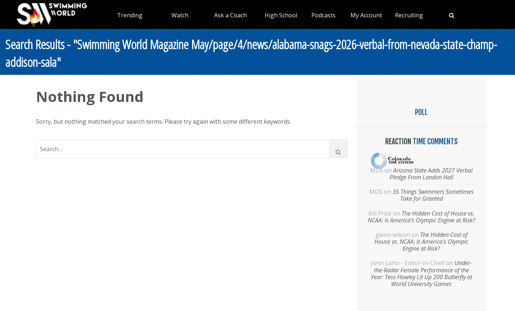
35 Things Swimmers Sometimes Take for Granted (433, 195)
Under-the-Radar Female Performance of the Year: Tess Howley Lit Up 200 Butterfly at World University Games (421, 273)
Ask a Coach (230, 15)
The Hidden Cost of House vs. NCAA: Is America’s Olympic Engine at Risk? (421, 216)
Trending (129, 15)
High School (281, 15)
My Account (366, 15)
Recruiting (409, 15)
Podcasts (323, 15)
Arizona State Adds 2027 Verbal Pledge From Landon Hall (431, 173)
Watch (179, 15)
